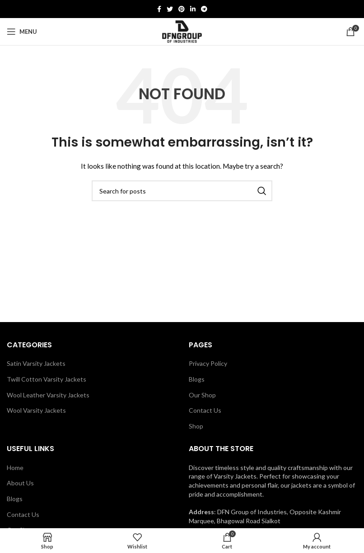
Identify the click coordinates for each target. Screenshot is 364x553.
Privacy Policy (208, 363)
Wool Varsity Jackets (36, 410)
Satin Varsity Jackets (36, 363)
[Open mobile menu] (22, 32)
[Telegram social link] (204, 9)
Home (15, 467)
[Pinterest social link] (181, 9)
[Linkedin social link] (192, 9)
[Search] (182, 190)
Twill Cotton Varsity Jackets (46, 379)
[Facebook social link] (159, 9)
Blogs (197, 379)
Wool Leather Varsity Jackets (48, 395)
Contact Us (205, 410)
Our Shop (202, 395)
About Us (20, 483)
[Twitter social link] (170, 9)
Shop (196, 426)
